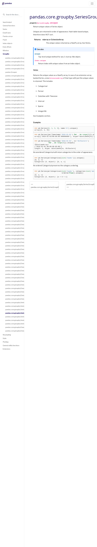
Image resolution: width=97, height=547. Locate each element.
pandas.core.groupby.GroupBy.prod (13, 164)
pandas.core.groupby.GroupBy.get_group (13, 69)
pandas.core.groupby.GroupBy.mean (13, 143)
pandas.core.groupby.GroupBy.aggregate (13, 83)
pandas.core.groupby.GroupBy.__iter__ (13, 58)
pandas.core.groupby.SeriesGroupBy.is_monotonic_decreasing (13, 324)
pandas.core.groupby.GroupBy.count (13, 104)
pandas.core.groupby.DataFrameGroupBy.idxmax (13, 253)
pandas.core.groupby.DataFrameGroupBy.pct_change (13, 267)
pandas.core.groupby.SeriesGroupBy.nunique (13, 309)
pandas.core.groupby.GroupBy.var (13, 189)
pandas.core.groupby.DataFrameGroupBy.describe (13, 231)
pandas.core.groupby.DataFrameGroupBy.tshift (13, 299)
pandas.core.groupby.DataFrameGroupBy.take (13, 295)
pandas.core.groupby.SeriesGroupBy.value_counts (13, 317)
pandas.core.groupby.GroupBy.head (13, 132)
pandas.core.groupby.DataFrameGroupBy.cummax (13, 217)
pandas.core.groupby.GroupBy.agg (13, 79)
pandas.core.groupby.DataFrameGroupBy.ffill (13, 239)
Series (5, 29)
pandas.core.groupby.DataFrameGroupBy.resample (13, 281)
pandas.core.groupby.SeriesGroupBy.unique (13, 313)
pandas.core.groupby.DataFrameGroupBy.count (13, 210)
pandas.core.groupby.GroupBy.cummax (13, 111)
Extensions (6, 349)
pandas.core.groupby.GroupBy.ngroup (13, 154)
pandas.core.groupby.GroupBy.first (13, 129)
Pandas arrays (8, 36)
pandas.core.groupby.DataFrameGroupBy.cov (13, 214)
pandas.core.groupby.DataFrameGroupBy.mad (13, 260)
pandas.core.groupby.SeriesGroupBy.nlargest (13, 302)
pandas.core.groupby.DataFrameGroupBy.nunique (13, 263)
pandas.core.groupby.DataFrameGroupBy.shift (13, 285)
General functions (9, 26)
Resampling (7, 335)
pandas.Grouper (11, 72)
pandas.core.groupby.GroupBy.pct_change (13, 171)
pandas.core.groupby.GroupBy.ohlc (13, 161)
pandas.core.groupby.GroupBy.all (13, 93)
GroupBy (6, 54)
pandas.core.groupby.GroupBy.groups (13, 61)
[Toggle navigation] (92, 3)
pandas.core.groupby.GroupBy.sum (13, 185)
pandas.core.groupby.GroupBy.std (13, 182)
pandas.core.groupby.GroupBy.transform (13, 86)
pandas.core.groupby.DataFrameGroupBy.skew (13, 292)
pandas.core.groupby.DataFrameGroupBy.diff (13, 235)
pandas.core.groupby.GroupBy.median (13, 146)
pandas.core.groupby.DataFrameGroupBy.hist (13, 249)
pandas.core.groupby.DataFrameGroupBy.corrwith (13, 327)
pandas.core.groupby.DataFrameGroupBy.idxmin (13, 256)
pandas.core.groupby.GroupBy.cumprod (13, 118)
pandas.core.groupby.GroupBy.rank (13, 168)
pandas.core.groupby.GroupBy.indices (13, 65)
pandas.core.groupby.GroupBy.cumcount (13, 108)
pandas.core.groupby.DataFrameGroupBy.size (13, 288)
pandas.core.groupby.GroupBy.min (13, 150)
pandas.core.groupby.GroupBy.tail (13, 193)
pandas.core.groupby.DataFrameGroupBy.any (13, 200)
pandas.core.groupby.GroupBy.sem (13, 178)
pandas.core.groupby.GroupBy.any (13, 97)
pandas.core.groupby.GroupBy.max (13, 139)
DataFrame (7, 33)
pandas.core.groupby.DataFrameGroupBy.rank (13, 278)
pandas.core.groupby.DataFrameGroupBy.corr (13, 207)
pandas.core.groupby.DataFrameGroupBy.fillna (13, 242)
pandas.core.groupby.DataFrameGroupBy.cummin (13, 221)
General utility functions (11, 345)
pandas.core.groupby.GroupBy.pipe (13, 90)
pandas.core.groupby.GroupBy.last (13, 136)
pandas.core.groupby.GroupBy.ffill (13, 125)
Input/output (7, 22)
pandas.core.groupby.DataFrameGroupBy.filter (13, 246)
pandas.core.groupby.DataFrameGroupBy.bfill (13, 203)
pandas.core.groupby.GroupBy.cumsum (13, 122)
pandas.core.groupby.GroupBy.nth (13, 157)
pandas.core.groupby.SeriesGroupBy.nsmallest (13, 306)
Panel (5, 40)
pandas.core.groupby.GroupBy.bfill (13, 100)
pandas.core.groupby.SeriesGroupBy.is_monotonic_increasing (13, 320)
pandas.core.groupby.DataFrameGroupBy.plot (13, 271)
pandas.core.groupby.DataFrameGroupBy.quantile (13, 274)
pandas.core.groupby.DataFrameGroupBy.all (13, 196)
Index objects (7, 43)
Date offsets (7, 47)
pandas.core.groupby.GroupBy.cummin (13, 115)
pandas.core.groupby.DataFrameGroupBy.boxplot (13, 331)
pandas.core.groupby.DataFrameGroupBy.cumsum (13, 228)
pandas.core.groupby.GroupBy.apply (13, 76)
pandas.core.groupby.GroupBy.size (13, 175)
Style (4, 338)
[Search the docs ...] (12, 14)
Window (6, 50)
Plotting (5, 342)
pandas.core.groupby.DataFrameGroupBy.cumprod (13, 224)
